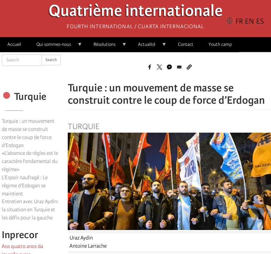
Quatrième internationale (136, 12)
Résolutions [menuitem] (106, 47)
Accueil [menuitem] (14, 44)
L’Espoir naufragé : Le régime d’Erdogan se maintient (25, 185)
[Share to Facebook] (149, 67)
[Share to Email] (179, 67)
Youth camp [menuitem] (220, 44)
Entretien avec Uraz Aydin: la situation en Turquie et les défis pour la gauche (30, 209)
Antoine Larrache (88, 246)
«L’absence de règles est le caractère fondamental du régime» (30, 161)
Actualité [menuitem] (149, 47)
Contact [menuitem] (185, 44)
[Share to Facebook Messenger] (169, 67)
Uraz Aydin (81, 238)
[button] (189, 67)
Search (51, 60)
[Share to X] (159, 67)
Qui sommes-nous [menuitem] (55, 47)
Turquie (83, 126)
